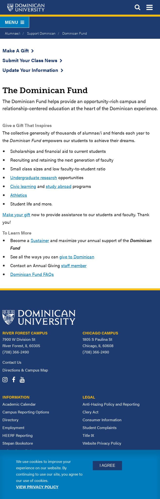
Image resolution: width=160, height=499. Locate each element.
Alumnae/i (12, 33)
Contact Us (11, 362)
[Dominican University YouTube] (24, 380)
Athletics (18, 195)
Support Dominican (41, 33)
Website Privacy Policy (102, 443)
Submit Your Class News (29, 60)
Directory (10, 419)
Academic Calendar (19, 404)
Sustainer (40, 240)
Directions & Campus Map (25, 370)
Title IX (88, 435)
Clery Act (90, 412)
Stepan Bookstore (17, 443)
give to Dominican (76, 257)
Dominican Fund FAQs (32, 274)
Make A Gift (15, 50)
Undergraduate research (33, 177)
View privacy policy (37, 486)
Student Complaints (100, 427)
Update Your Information (30, 69)
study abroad (58, 186)
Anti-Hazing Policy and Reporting (111, 404)
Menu (14, 22)
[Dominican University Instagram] (6, 380)
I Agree (107, 465)
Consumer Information (102, 419)
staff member (73, 265)
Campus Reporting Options (25, 412)
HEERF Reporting (17, 435)
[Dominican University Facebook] (15, 380)
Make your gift (16, 214)
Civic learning (23, 186)
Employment (13, 427)
